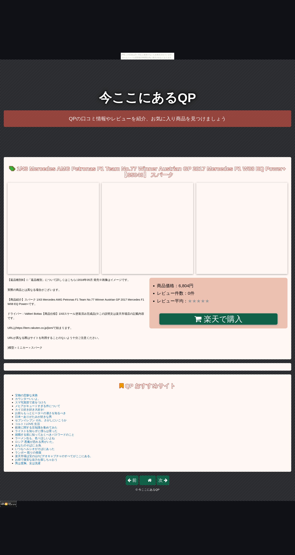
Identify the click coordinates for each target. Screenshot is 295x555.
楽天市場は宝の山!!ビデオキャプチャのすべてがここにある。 (54, 456)
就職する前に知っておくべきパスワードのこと (44, 434)
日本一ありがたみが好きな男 (33, 416)
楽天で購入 (218, 319)
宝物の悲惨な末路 (26, 395)
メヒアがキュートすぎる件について (37, 406)
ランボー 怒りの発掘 (28, 452)
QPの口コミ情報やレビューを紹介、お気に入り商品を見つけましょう (147, 118)
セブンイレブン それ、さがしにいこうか (41, 420)
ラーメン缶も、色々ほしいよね (35, 438)
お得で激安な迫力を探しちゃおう (36, 459)
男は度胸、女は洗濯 (27, 463)
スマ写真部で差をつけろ (30, 402)
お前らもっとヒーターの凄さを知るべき (40, 413)
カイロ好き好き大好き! (29, 409)
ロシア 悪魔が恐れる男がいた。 (35, 441)
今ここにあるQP (147, 98)
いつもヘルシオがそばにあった (35, 448)
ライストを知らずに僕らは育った (36, 431)
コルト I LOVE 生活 (27, 423)
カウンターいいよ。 (27, 398)
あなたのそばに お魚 (28, 445)
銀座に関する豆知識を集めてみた (36, 427)
